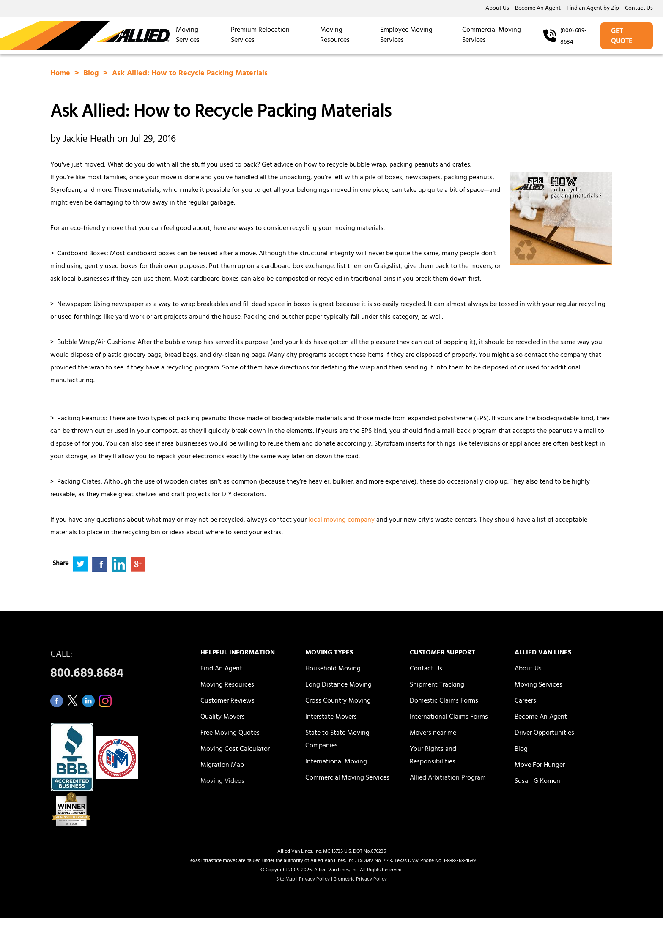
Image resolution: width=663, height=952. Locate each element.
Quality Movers (222, 717)
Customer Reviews (227, 701)
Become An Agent (538, 9)
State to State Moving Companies (337, 739)
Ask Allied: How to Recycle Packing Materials (190, 74)
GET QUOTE (622, 36)
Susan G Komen (537, 781)
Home (61, 74)
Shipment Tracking (437, 685)
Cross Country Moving (338, 701)
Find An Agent (221, 669)
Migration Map (222, 765)
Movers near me (433, 733)
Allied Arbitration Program (448, 778)
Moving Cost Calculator (235, 749)
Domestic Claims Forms (444, 701)
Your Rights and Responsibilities (433, 756)
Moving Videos (222, 781)
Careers (525, 701)
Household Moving (333, 669)
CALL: (115, 666)
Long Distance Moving (338, 685)
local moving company (341, 520)
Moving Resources (335, 35)
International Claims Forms (449, 717)
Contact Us (639, 9)
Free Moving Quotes (230, 733)
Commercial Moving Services (491, 35)
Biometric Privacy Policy (360, 879)
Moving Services (188, 35)
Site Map (285, 879)
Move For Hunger (540, 765)
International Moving (336, 762)
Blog (92, 74)
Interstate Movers (331, 717)
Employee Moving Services (406, 35)
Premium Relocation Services (260, 35)
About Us (497, 9)
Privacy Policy (314, 879)
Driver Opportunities (544, 733)
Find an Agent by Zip (593, 9)
